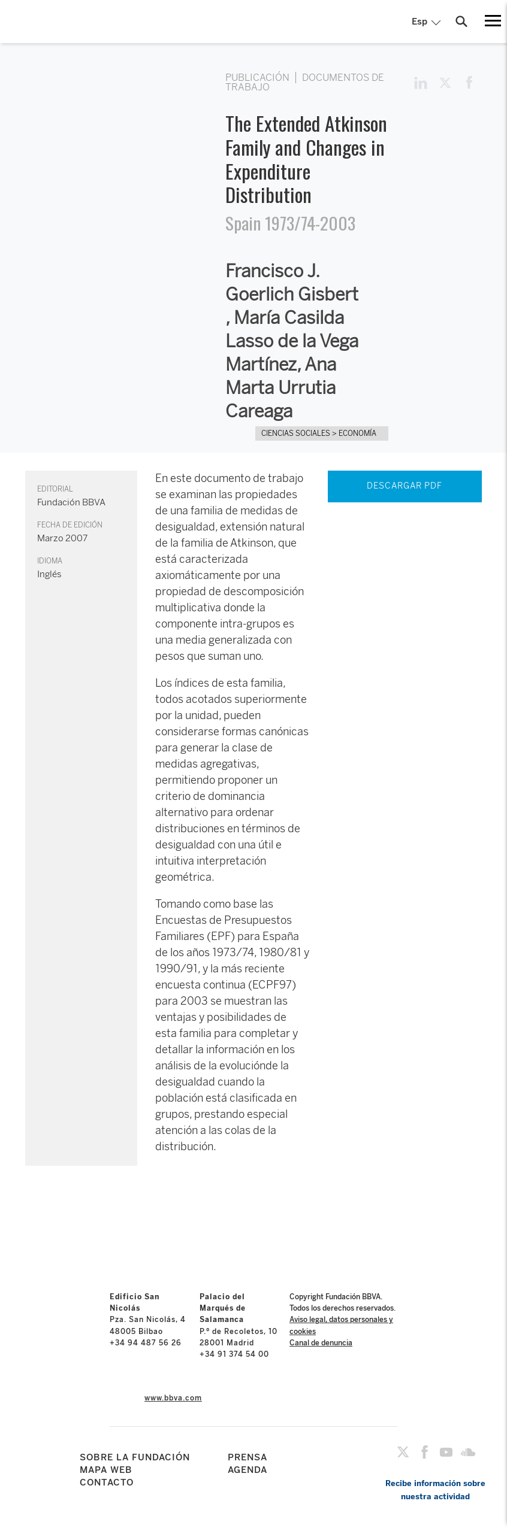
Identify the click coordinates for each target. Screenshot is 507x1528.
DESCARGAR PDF (404, 486)
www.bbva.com (173, 1398)
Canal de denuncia (320, 1343)
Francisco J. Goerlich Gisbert (291, 282)
